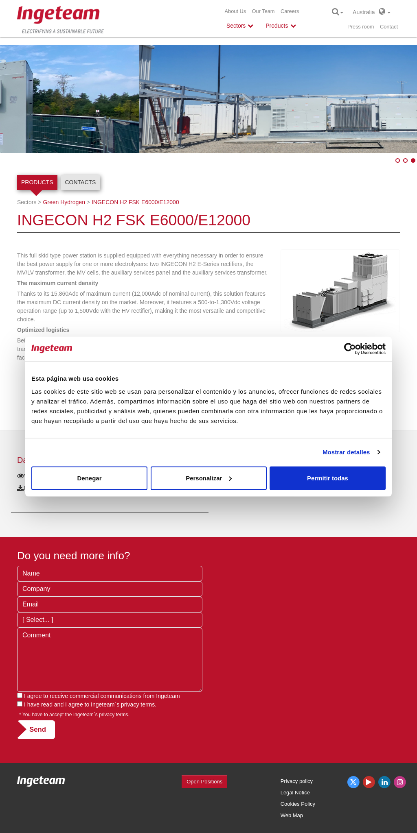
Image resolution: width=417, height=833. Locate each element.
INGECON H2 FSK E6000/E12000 (135, 202)
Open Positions (204, 781)
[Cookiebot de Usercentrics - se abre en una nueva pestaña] (350, 349)
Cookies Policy (298, 804)
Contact (389, 27)
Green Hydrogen (64, 202)
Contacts (80, 182)
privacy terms (138, 704)
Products (37, 182)
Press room (360, 27)
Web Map (292, 815)
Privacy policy (297, 781)
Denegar (89, 477)
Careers (290, 11)
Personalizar (209, 477)
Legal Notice (295, 792)
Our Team (263, 11)
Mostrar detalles (346, 452)
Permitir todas (327, 477)
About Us (235, 11)
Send (37, 729)
